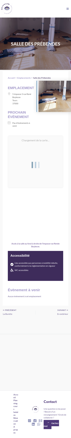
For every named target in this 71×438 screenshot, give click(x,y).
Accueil (15, 396)
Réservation (16, 421)
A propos (16, 429)
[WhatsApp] (39, 424)
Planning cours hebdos (16, 407)
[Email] (40, 420)
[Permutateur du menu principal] (67, 8)
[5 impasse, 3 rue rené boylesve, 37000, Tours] (35, 213)
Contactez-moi (51, 424)
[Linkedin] (33, 424)
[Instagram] (29, 420)
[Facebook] (35, 420)
